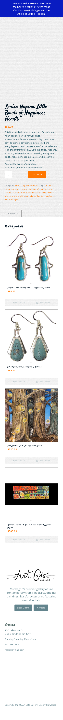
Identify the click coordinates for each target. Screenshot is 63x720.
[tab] (13, 213)
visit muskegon (11, 199)
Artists (18, 185)
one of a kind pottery (35, 196)
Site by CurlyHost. (47, 704)
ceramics (49, 185)
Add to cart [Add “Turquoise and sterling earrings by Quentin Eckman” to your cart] (19, 302)
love (44, 192)
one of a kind (19, 196)
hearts (23, 189)
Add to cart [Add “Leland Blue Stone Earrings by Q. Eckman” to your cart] (19, 381)
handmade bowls (12, 189)
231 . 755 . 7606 (12, 644)
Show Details (43, 302)
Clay (23, 185)
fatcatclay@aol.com (14, 649)
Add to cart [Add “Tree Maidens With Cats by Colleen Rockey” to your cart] (19, 460)
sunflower (50, 196)
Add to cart (36, 174)
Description (13, 213)
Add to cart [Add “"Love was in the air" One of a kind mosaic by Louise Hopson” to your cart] (19, 539)
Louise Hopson (32, 185)
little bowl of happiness (37, 189)
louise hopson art (33, 192)
